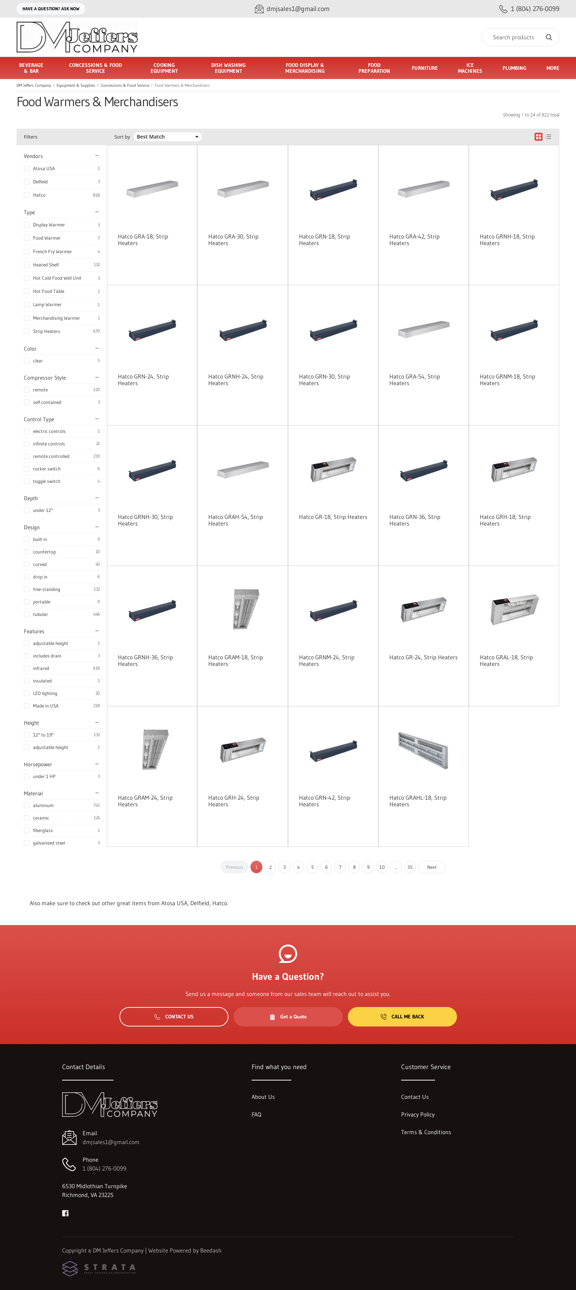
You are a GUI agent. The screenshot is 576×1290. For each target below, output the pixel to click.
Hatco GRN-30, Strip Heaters (324, 379)
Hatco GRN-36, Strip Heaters (414, 520)
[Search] (520, 37)
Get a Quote (288, 1016)
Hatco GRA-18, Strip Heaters (143, 239)
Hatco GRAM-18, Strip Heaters (235, 660)
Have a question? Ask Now (50, 8)
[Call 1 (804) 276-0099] (529, 9)
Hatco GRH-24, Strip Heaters (233, 800)
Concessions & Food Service (125, 85)
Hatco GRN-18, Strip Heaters (324, 239)
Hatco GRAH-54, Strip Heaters (235, 520)
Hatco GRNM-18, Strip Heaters (507, 379)
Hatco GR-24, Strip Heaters (423, 657)
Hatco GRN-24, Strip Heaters (143, 379)
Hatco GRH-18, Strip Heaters (505, 520)
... (396, 867)
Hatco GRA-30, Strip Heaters (233, 239)
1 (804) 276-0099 (104, 1168)
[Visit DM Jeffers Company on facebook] (65, 1212)
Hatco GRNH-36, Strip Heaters (145, 660)
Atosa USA (44, 168)
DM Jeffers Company (34, 85)
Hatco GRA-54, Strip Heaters (414, 379)
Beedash (211, 1250)
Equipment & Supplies (76, 85)
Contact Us (174, 1016)
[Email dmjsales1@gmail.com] (292, 9)
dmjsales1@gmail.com (111, 1142)
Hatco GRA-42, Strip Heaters (414, 239)
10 (382, 867)
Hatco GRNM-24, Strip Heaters (326, 660)
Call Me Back (402, 1016)
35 (410, 867)
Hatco (39, 195)
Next (432, 867)
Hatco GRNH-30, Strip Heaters (145, 520)
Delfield (40, 181)
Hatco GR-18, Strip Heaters (333, 516)
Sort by (122, 137)
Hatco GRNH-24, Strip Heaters (235, 379)
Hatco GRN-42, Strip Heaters (324, 800)
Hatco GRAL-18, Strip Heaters (506, 660)
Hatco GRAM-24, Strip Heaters (145, 800)
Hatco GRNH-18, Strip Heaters (507, 239)
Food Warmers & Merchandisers (182, 85)
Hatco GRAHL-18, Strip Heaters (418, 800)
